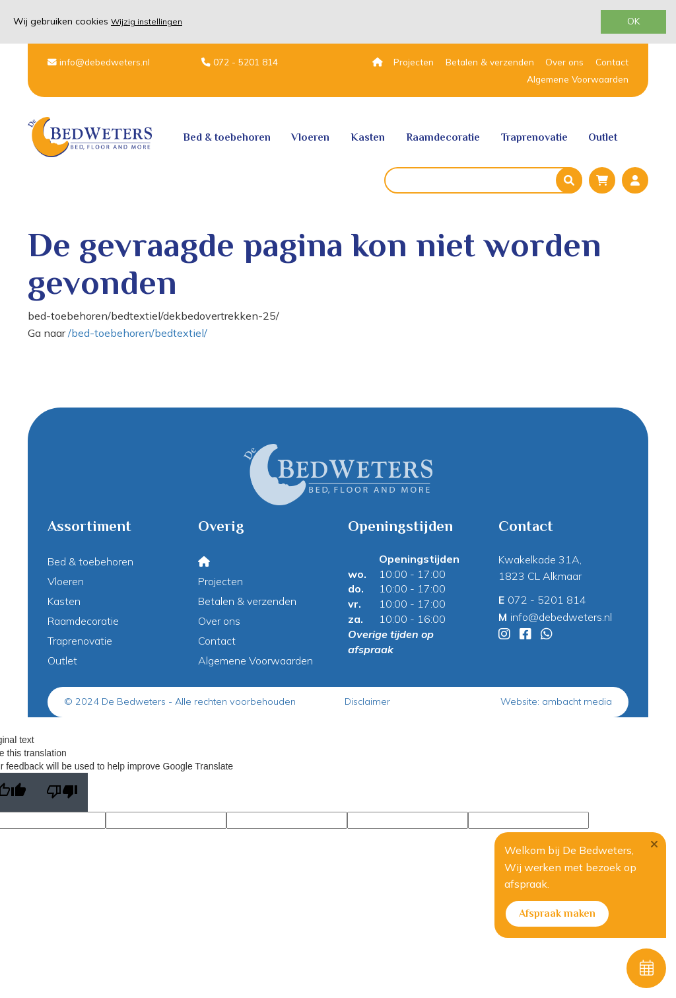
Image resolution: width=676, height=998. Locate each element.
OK (633, 21)
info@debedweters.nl (99, 61)
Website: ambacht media (556, 701)
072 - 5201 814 (239, 61)
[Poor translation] (62, 792)
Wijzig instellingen (146, 21)
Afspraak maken (557, 913)
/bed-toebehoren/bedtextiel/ (137, 332)
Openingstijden (419, 558)
